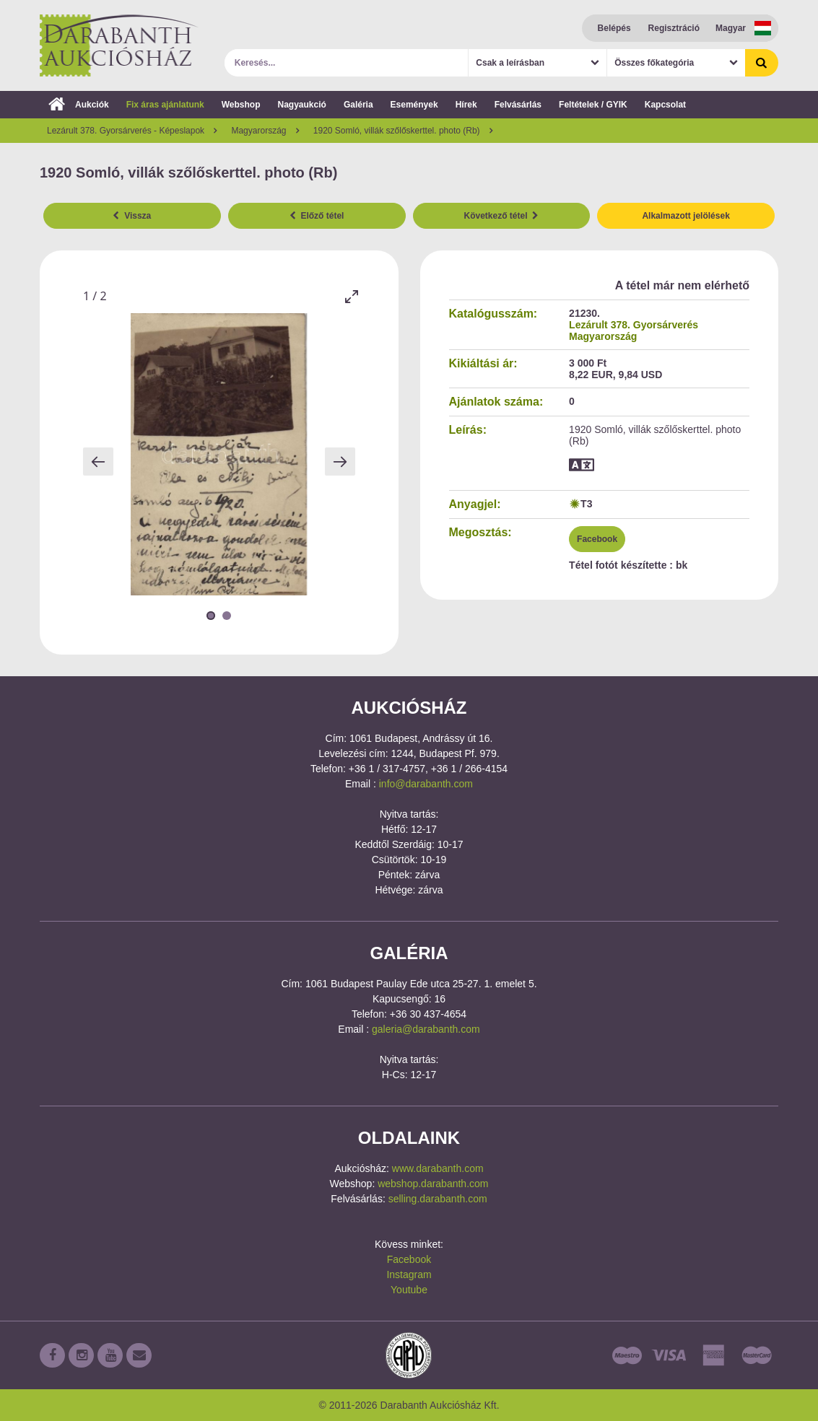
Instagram (408, 1274)
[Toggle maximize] (352, 296)
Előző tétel (317, 216)
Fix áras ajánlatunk (165, 105)
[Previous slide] (98, 461)
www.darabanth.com (438, 1168)
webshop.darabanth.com (433, 1183)
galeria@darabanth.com (426, 1029)
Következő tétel (501, 216)
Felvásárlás (518, 105)
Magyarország (603, 336)
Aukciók (78, 105)
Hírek (466, 105)
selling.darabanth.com (437, 1198)
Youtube (409, 1289)
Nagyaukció (302, 105)
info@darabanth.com (426, 784)
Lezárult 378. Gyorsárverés (633, 325)
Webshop (241, 105)
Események (414, 105)
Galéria (358, 105)
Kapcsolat (665, 105)
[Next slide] (340, 461)
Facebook (597, 539)
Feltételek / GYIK (593, 105)
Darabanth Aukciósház (119, 45)
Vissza (132, 216)
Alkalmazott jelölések (685, 216)
